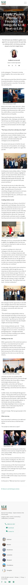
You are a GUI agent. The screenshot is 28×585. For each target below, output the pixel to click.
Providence (7, 565)
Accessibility (4, 578)
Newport (7, 560)
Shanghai (7, 570)
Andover (6, 539)
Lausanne (7, 555)
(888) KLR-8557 (10, 524)
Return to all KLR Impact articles (10, 489)
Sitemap (17, 577)
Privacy (22, 577)
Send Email (10, 528)
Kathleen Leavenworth (14, 60)
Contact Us (10, 531)
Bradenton (7, 550)
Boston (6, 544)
